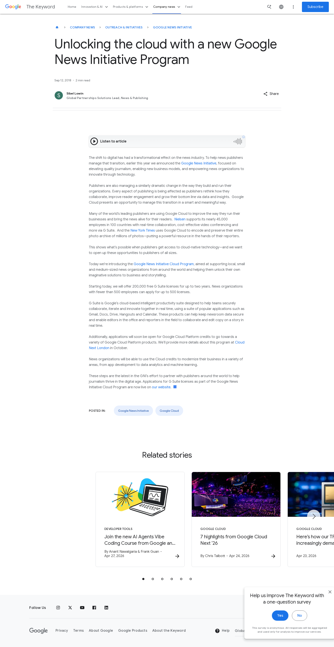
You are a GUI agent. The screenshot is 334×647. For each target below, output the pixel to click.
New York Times (142, 230)
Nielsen (180, 219)
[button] (271, 94)
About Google (101, 631)
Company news (167, 6)
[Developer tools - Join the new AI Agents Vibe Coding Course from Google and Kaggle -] (110, 519)
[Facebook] (94, 608)
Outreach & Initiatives (124, 27)
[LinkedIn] (106, 608)
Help (222, 631)
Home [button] (72, 7)
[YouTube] (82, 608)
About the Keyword (169, 631)
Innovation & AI (95, 6)
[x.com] (70, 608)
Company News (82, 27)
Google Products (132, 631)
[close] (320, 603)
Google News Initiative (172, 27)
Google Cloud (169, 411)
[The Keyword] (57, 27)
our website (161, 387)
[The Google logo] (38, 631)
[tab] (143, 579)
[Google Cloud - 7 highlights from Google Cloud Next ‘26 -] (223, 519)
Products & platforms (131, 6)
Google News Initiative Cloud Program (164, 264)
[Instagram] (58, 608)
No (290, 627)
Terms (78, 631)
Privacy (62, 631)
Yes (271, 627)
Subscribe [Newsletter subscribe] (315, 7)
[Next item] (313, 516)
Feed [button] (188, 7)
